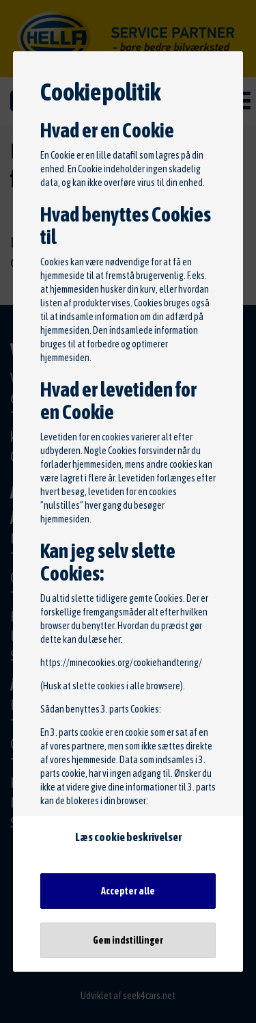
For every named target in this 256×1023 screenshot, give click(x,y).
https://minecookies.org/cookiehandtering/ (121, 662)
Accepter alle (128, 891)
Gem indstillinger (128, 940)
